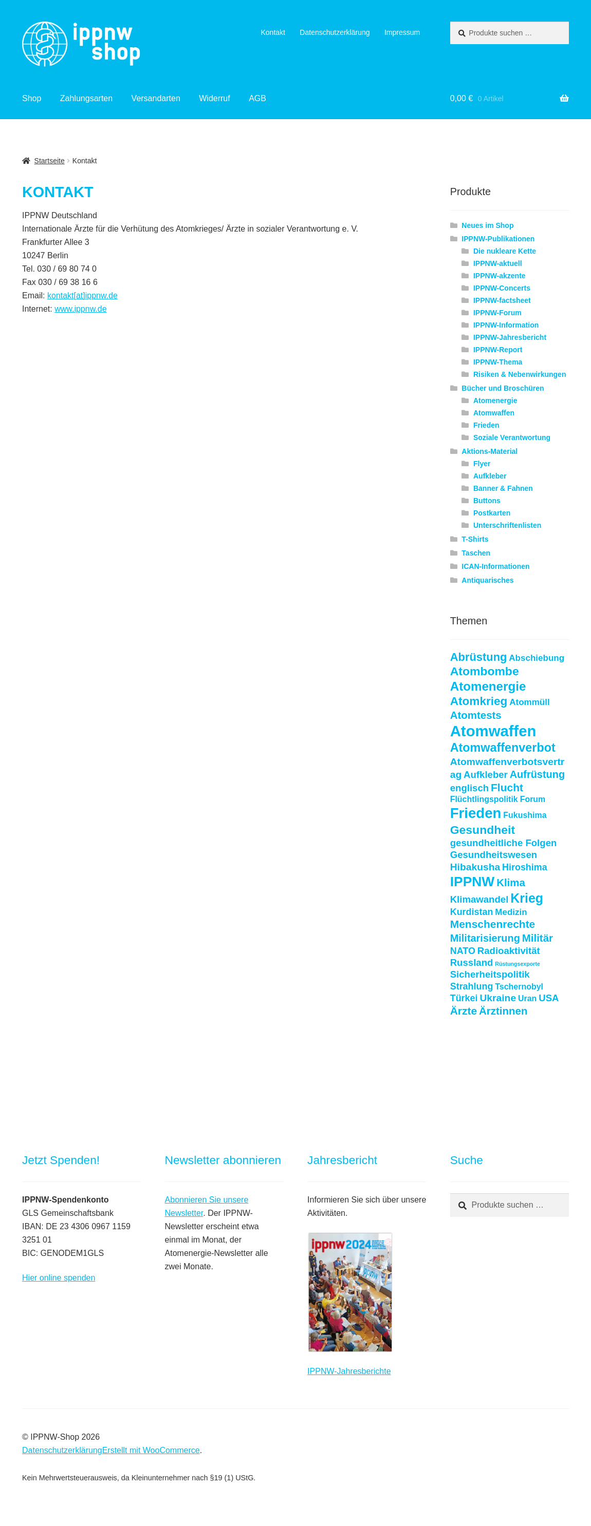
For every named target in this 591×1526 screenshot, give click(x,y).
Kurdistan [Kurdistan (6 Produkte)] (471, 912)
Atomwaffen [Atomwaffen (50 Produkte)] (493, 730)
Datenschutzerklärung (335, 32)
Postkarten (491, 513)
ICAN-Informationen (495, 566)
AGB (257, 98)
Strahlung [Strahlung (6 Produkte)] (471, 986)
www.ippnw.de (80, 308)
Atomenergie (495, 400)
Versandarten (156, 98)
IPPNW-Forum (497, 313)
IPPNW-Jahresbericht (509, 337)
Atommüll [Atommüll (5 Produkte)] (529, 702)
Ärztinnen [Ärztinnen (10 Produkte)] (503, 1011)
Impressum (402, 32)
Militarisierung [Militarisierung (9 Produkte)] (485, 938)
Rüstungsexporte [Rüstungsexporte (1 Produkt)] (517, 964)
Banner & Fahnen (503, 488)
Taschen (475, 553)
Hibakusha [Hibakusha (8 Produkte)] (475, 867)
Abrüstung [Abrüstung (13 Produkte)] (478, 657)
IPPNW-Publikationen (497, 239)
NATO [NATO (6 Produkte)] (462, 951)
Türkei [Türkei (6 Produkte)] (464, 998)
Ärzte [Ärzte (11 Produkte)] (463, 1011)
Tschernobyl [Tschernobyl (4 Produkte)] (519, 986)
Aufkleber (490, 476)
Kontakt (273, 32)
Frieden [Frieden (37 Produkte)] (476, 813)
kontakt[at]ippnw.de (82, 295)
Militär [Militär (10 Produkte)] (537, 938)
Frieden (486, 425)
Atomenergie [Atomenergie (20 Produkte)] (488, 686)
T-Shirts (474, 539)
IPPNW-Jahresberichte (349, 1371)
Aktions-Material (489, 451)
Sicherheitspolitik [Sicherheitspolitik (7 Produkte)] (490, 974)
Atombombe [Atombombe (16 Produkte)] (484, 671)
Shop (31, 98)
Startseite (49, 161)
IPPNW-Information (506, 325)
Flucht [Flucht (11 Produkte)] (507, 787)
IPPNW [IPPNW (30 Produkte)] (472, 881)
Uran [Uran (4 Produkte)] (527, 998)
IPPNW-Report (497, 350)
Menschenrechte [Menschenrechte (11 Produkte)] (492, 924)
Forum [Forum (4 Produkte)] (533, 799)
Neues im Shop (487, 225)
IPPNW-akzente (499, 276)
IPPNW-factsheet (502, 300)
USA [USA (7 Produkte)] (549, 998)
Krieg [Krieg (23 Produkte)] (526, 898)
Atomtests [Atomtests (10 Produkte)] (476, 715)
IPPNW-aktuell (497, 263)
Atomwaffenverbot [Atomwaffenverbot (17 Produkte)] (503, 747)
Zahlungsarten (86, 98)
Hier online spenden (58, 1277)
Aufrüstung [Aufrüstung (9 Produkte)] (537, 774)
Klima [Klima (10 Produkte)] (510, 882)
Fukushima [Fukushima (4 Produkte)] (524, 815)
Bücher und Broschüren (502, 388)
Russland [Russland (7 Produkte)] (471, 962)
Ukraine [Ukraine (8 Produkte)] (497, 998)
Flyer (481, 464)
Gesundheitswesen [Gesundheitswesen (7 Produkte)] (493, 854)
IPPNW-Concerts (501, 288)
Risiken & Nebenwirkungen (519, 374)
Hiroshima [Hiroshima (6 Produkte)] (524, 867)
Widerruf (214, 98)
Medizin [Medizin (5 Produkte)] (511, 912)
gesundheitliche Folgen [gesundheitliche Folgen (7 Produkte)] (503, 842)
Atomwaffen (493, 413)
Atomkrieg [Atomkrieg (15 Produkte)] (479, 701)
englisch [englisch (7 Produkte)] (469, 788)
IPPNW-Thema (497, 362)
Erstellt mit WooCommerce (151, 1450)
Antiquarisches (487, 580)
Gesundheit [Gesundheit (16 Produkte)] (482, 829)
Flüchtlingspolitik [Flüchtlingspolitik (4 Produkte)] (484, 799)
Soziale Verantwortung (511, 437)
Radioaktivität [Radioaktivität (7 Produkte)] (508, 950)
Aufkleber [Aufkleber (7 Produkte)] (486, 774)
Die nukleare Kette (504, 251)
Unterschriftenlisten (507, 525)
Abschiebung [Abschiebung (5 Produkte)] (536, 658)
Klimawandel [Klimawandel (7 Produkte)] (479, 899)
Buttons (487, 501)
